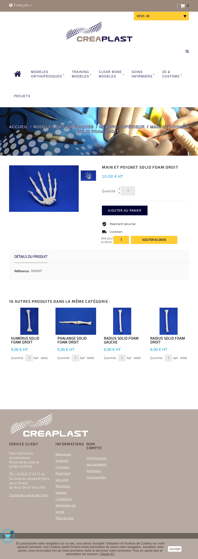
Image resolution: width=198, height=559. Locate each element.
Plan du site (64, 518)
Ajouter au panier (129, 211)
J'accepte (174, 548)
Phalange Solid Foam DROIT (72, 340)
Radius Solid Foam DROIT (167, 340)
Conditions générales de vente (65, 505)
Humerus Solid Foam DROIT (25, 340)
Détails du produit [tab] (30, 257)
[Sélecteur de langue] (20, 5)
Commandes (96, 477)
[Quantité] (128, 191)
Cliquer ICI (107, 554)
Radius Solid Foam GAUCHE (121, 340)
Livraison (62, 467)
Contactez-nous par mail (28, 495)
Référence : (22, 271)
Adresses (93, 471)
